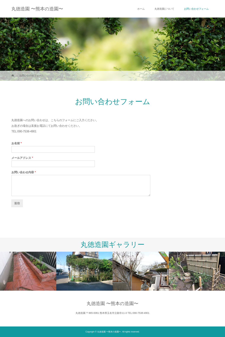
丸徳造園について (164, 8)
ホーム (141, 8)
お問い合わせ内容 (23, 172)
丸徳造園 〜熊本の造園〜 (37, 8)
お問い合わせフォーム (196, 8)
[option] (28, 271)
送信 (17, 203)
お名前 (16, 143)
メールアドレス (22, 157)
